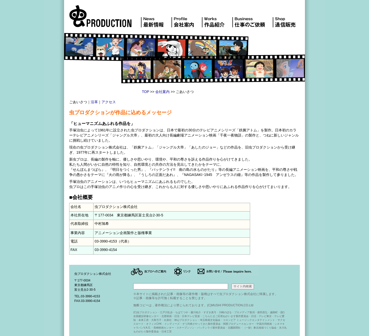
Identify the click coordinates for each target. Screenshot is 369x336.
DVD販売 (286, 19)
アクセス (108, 102)
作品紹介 (217, 19)
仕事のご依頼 (252, 19)
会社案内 (186, 19)
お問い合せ (228, 271)
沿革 (94, 102)
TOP (145, 92)
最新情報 (156, 19)
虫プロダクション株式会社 (105, 19)
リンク (185, 271)
